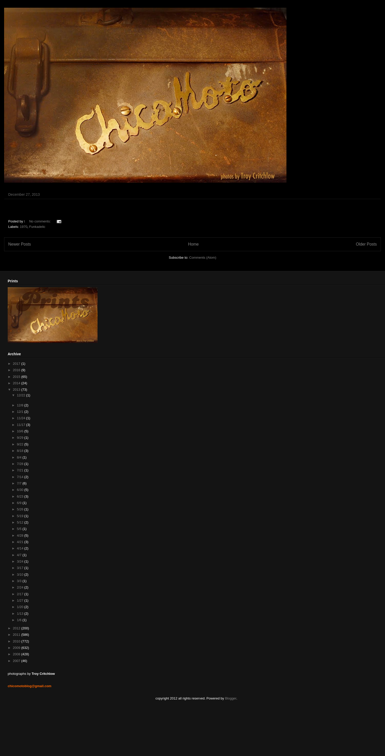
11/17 (21, 425)
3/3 (20, 581)
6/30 (20, 490)
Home (193, 244)
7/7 (20, 483)
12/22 (21, 395)
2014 (17, 383)
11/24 (21, 418)
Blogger (230, 698)
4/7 (20, 555)
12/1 (20, 412)
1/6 (20, 620)
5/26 (20, 509)
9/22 (20, 444)
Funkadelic (37, 227)
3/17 (20, 568)
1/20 (20, 607)
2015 (17, 377)
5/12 (20, 522)
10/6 (20, 431)
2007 (17, 661)
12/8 (20, 405)
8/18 (20, 451)
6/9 (20, 503)
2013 (17, 389)
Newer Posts (19, 244)
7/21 (20, 470)
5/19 (20, 516)
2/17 (20, 594)
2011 (17, 635)
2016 (17, 370)
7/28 (20, 464)
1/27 (20, 600)
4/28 (20, 535)
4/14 (20, 548)
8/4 (20, 457)
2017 (17, 364)
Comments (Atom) (202, 257)
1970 (23, 227)
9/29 (20, 438)
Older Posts (366, 244)
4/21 (20, 542)
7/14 (20, 477)
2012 (17, 628)
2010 (17, 641)
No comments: (40, 221)
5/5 (20, 529)
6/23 (20, 496)
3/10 (20, 574)
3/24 (20, 561)
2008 (17, 654)
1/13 (20, 613)
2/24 (20, 587)
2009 (17, 648)
